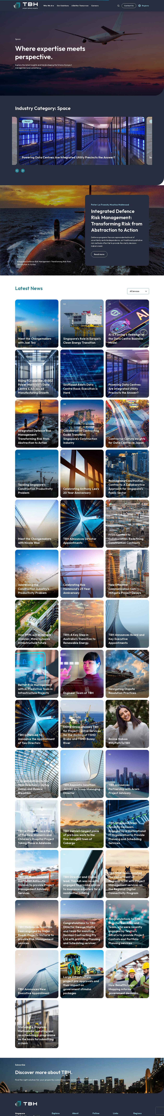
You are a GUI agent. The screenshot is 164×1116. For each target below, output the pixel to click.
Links (115, 1113)
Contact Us (129, 6)
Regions (137, 1113)
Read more (99, 254)
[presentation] (17, 171)
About (75, 1113)
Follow (96, 1113)
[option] (82, 53)
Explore (56, 1113)
